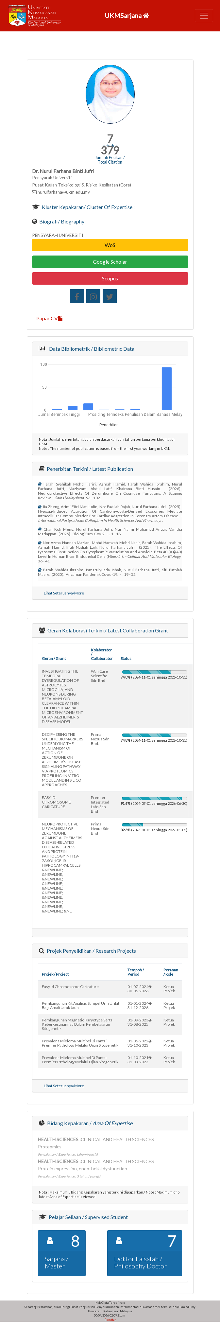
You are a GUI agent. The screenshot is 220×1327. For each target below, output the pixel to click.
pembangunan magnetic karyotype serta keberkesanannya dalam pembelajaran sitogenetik (77, 1024)
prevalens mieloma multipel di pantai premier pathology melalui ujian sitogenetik (80, 1043)
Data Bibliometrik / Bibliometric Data (90, 348)
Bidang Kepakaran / (89, 1123)
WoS (110, 245)
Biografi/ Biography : (62, 221)
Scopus (110, 278)
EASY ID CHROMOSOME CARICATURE (56, 802)
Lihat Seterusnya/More (64, 593)
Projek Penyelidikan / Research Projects (91, 950)
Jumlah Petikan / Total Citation (110, 160)
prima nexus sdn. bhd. (100, 739)
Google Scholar (110, 261)
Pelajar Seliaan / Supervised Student (88, 1217)
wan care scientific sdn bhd (99, 676)
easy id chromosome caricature (70, 986)
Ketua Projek (169, 988)
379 (110, 150)
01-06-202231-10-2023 (139, 1043)
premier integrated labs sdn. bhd (100, 804)
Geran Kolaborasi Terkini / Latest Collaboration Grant (107, 630)
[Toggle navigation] (204, 15)
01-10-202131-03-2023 (139, 1059)
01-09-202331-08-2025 (139, 1022)
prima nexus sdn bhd (100, 829)
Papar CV (49, 318)
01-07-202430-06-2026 (139, 988)
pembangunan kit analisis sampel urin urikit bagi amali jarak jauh (80, 1005)
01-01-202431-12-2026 (139, 1005)
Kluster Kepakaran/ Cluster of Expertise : (88, 207)
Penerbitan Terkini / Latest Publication (89, 469)
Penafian (110, 1319)
